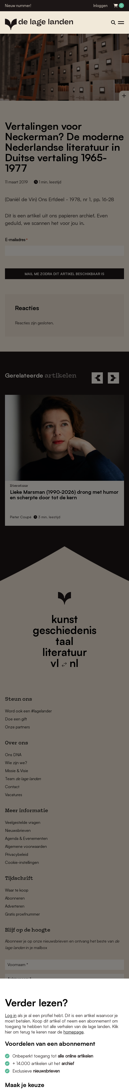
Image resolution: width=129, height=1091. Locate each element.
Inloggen (100, 5)
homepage (73, 1032)
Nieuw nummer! (18, 5)
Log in (10, 1015)
